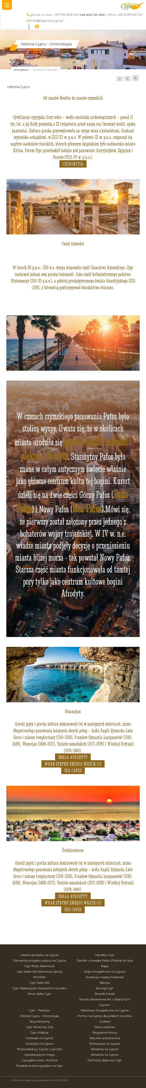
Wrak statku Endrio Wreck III (73, 764)
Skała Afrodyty (73, 757)
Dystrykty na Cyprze (39, 1043)
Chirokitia (73, 164)
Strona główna (21, 70)
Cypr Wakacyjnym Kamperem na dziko (39, 988)
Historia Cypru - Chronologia (39, 1016)
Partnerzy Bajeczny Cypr (105, 1060)
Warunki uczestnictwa (104, 1038)
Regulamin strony (104, 1032)
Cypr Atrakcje (39, 1032)
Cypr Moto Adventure (39, 966)
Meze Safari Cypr (39, 994)
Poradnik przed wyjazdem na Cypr (39, 1066)
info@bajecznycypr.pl (47, 21)
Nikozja (105, 983)
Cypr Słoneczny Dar (39, 1027)
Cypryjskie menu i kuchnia (39, 1060)
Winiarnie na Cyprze (104, 1049)
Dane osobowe (104, 1027)
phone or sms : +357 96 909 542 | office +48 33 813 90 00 (86, 15)
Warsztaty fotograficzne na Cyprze (105, 1010)
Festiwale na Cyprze (39, 1038)
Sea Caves (73, 770)
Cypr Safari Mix (39, 983)
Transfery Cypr (105, 955)
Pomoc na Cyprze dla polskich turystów (104, 1016)
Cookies (104, 1021)
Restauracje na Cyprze (104, 1043)
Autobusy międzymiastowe (105, 977)
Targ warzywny (39, 1021)
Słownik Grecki (104, 994)
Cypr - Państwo (39, 1010)
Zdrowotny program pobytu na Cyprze (39, 960)
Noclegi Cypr (105, 988)
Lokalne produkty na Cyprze (39, 955)
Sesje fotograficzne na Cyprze (104, 971)
